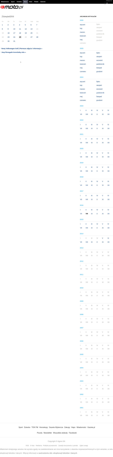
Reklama (39, 445)
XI (103, 114)
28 (37, 37)
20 (31, 33)
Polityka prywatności (50, 445)
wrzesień (99, 60)
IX (91, 114)
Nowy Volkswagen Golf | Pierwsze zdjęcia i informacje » (21, 48)
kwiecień (83, 36)
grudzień (99, 71)
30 (8, 41)
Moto (25, 2)
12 (26, 29)
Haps (73, 427)
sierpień (99, 56)
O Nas (32, 445)
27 (31, 37)
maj (81, 40)
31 (14, 41)
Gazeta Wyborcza (56, 427)
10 (14, 29)
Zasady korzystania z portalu (68, 445)
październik (100, 64)
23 (8, 37)
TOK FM (35, 427)
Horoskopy (43, 427)
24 (14, 37)
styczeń (82, 25)
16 (8, 33)
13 (31, 29)
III (91, 110)
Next (30, 2)
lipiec (98, 53)
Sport (13, 2)
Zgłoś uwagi (84, 445)
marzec (82, 32)
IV (97, 110)
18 (20, 33)
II (86, 110)
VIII (87, 114)
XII (108, 114)
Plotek (36, 2)
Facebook (73, 433)
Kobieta (19, 2)
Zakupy (67, 427)
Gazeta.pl (91, 427)
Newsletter (48, 433)
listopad (99, 68)
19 (26, 33)
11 (20, 29)
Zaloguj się (109, 0)
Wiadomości (5, 2)
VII (81, 114)
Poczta (39, 433)
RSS (27, 445)
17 (14, 33)
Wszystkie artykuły (60, 433)
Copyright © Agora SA (56, 441)
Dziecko (42, 2)
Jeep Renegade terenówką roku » (13, 52)
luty (81, 28)
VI (108, 110)
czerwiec (83, 71)
